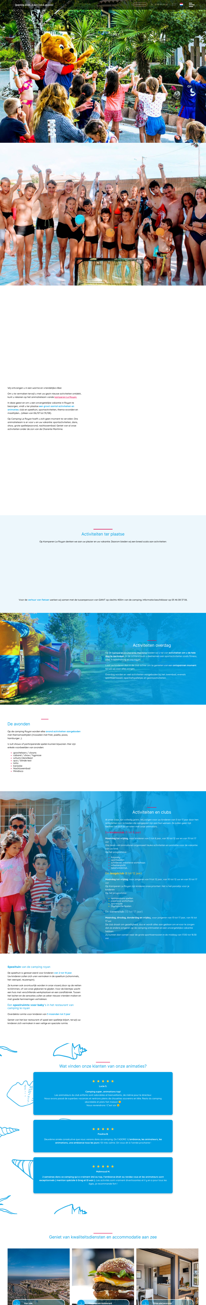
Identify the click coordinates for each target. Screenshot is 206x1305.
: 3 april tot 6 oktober (34, 4)
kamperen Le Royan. (66, 390)
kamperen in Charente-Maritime (129, 638)
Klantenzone (140, 4)
